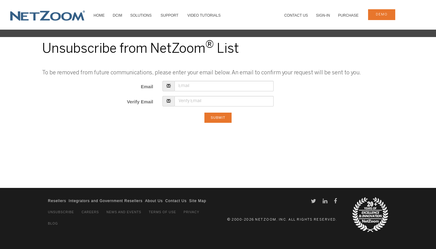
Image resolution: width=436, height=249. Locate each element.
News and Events (124, 212)
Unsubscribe (61, 212)
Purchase (348, 15)
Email (147, 86)
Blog (53, 223)
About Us (154, 201)
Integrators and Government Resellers (105, 201)
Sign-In (323, 15)
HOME (99, 15)
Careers (90, 212)
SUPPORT (169, 15)
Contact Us (296, 15)
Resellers (57, 201)
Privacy (191, 212)
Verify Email (140, 101)
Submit (218, 117)
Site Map (197, 201)
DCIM (117, 15)
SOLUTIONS (141, 15)
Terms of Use (162, 212)
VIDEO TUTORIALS (204, 15)
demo (382, 14)
